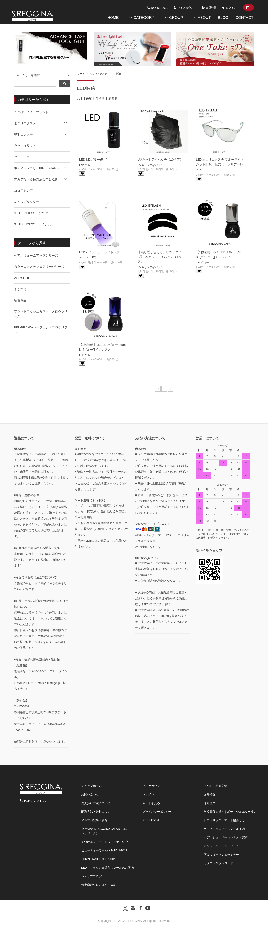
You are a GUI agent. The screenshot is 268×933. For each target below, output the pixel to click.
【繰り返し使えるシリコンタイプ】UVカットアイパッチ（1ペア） (160, 256)
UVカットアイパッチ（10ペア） (160, 159)
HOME (113, 18)
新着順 (112, 98)
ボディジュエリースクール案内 (224, 828)
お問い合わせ (90, 794)
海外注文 (209, 803)
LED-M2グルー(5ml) (93, 159)
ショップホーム (91, 786)
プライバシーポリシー (157, 811)
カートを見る (151, 803)
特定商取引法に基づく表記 (98, 884)
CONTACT (244, 18)
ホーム (81, 73)
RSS (145, 820)
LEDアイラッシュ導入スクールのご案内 (107, 867)
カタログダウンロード (218, 863)
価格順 (100, 98)
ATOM (155, 820)
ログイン (231, 7)
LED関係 (116, 73)
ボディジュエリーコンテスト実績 (226, 837)
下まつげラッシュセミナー (221, 854)
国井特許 (209, 794)
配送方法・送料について (97, 811)
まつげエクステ (98, 73)
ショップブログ (91, 876)
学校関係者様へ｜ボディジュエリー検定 (230, 811)
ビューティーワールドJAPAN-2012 (104, 850)
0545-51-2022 (157, 7)
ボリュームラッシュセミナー (223, 846)
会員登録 (211, 7)
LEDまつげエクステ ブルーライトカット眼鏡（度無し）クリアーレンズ (220, 164)
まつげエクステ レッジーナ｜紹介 (104, 841)
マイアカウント (186, 7)
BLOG (223, 18)
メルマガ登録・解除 (94, 820)
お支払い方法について (96, 803)
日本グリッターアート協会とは (224, 820)
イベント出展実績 (215, 786)
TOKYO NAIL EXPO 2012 (98, 859)
